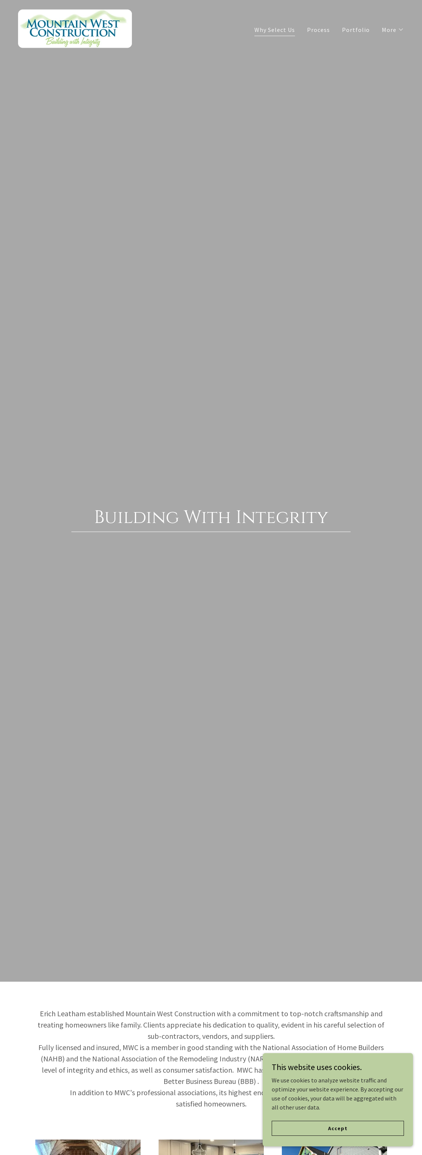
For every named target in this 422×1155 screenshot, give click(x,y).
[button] (393, 29)
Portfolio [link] (356, 29)
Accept (337, 1128)
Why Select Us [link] (274, 29)
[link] (75, 28)
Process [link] (318, 29)
